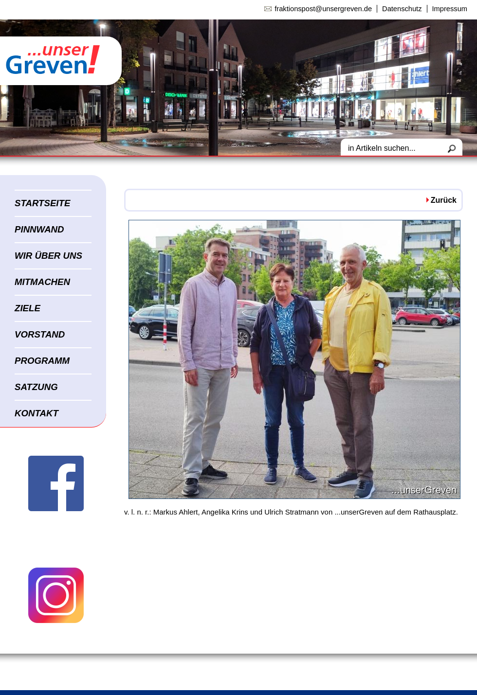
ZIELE (27, 308)
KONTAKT (36, 413)
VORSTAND (40, 334)
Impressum (449, 9)
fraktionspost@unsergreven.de (323, 9)
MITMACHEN (42, 282)
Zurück (444, 200)
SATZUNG (36, 387)
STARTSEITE (42, 203)
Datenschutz (402, 9)
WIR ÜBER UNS (48, 255)
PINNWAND (39, 229)
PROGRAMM (42, 361)
